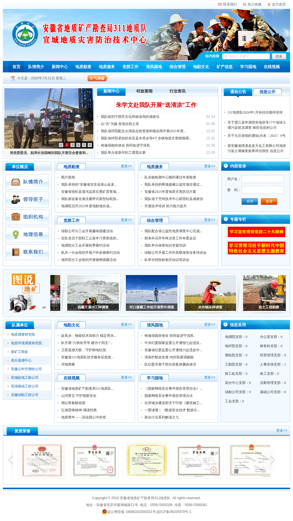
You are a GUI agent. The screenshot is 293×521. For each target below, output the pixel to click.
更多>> (126, 166)
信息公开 (267, 92)
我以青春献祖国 (73, 403)
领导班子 (27, 199)
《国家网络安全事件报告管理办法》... (173, 389)
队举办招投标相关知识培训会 (166, 260)
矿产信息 (225, 66)
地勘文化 (201, 66)
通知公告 (238, 92)
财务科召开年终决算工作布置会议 (170, 238)
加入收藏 (254, 4)
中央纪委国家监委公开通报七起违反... (173, 343)
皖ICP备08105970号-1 (174, 512)
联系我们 (230, 4)
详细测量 (68, 364)
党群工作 (130, 66)
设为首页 (279, 4)
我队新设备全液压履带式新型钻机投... (90, 199)
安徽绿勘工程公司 (24, 395)
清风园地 (154, 66)
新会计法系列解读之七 (161, 417)
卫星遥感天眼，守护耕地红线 (83, 350)
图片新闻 (68, 177)
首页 (16, 66)
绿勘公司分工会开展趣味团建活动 (87, 231)
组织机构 (27, 217)
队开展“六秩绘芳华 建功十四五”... (87, 343)
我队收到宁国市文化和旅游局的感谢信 (130, 117)
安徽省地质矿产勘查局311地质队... (87, 389)
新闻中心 (60, 66)
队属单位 (20, 325)
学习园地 (248, 66)
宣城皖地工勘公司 (24, 378)
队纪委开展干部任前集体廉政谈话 (170, 364)
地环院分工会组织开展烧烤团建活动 (88, 260)
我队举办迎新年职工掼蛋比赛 (123, 153)
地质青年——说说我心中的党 (83, 417)
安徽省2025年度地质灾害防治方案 (170, 192)
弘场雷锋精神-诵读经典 (79, 410)
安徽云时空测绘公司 (26, 369)
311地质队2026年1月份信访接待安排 (255, 114)
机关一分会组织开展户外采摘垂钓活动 (90, 253)
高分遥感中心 (21, 360)
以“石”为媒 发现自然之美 (120, 124)
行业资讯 (177, 91)
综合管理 (177, 66)
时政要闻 (144, 91)
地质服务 (107, 66)
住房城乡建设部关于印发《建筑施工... (173, 403)
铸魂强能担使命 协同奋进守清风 (125, 145)
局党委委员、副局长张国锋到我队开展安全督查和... (49, 153)
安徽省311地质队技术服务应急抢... (87, 357)
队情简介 (36, 66)
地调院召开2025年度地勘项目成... (86, 206)
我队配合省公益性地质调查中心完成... (173, 231)
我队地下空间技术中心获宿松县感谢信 (173, 199)
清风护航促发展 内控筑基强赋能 (169, 357)
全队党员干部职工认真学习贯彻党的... (90, 238)
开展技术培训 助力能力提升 (165, 206)
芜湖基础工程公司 (24, 386)
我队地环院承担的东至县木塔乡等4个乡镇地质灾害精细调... (146, 138)
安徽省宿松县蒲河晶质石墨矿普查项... (90, 192)
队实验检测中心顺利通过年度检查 (170, 177)
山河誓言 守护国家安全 (79, 396)
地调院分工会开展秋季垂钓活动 (85, 245)
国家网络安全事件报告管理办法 (168, 396)
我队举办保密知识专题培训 (165, 245)
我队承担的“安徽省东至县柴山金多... (89, 184)
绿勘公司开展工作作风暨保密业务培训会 (175, 253)
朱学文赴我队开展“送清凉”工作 (156, 105)
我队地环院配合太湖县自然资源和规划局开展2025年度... (143, 131)
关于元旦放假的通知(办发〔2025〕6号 (257, 138)
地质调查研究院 (23, 334)
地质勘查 (83, 66)
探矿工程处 (19, 352)
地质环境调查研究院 (26, 343)
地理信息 (27, 235)
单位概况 (20, 166)
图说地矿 (25, 293)
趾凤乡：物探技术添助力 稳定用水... (88, 336)
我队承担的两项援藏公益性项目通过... (173, 184)
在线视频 (272, 66)
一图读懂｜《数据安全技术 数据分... (172, 410)
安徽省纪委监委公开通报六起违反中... (173, 350)
